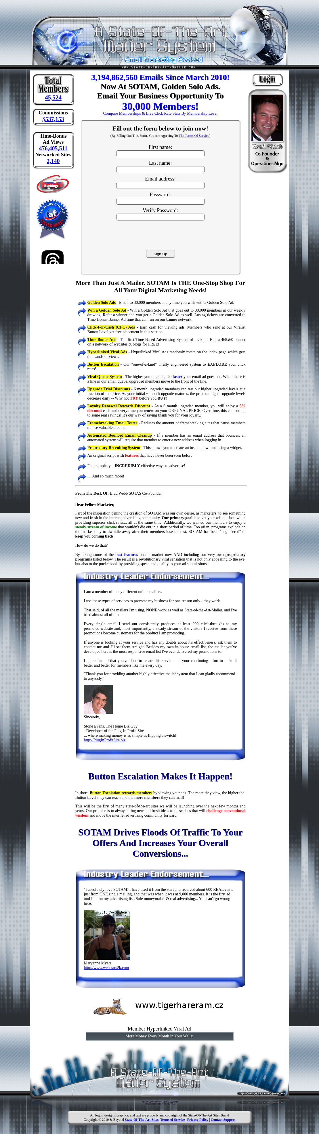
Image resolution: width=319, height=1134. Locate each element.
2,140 (53, 161)
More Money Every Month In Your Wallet (159, 1036)
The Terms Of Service (194, 136)
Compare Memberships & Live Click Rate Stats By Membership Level (160, 113)
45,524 (53, 97)
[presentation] (160, 234)
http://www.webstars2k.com (106, 968)
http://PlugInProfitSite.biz (105, 740)
